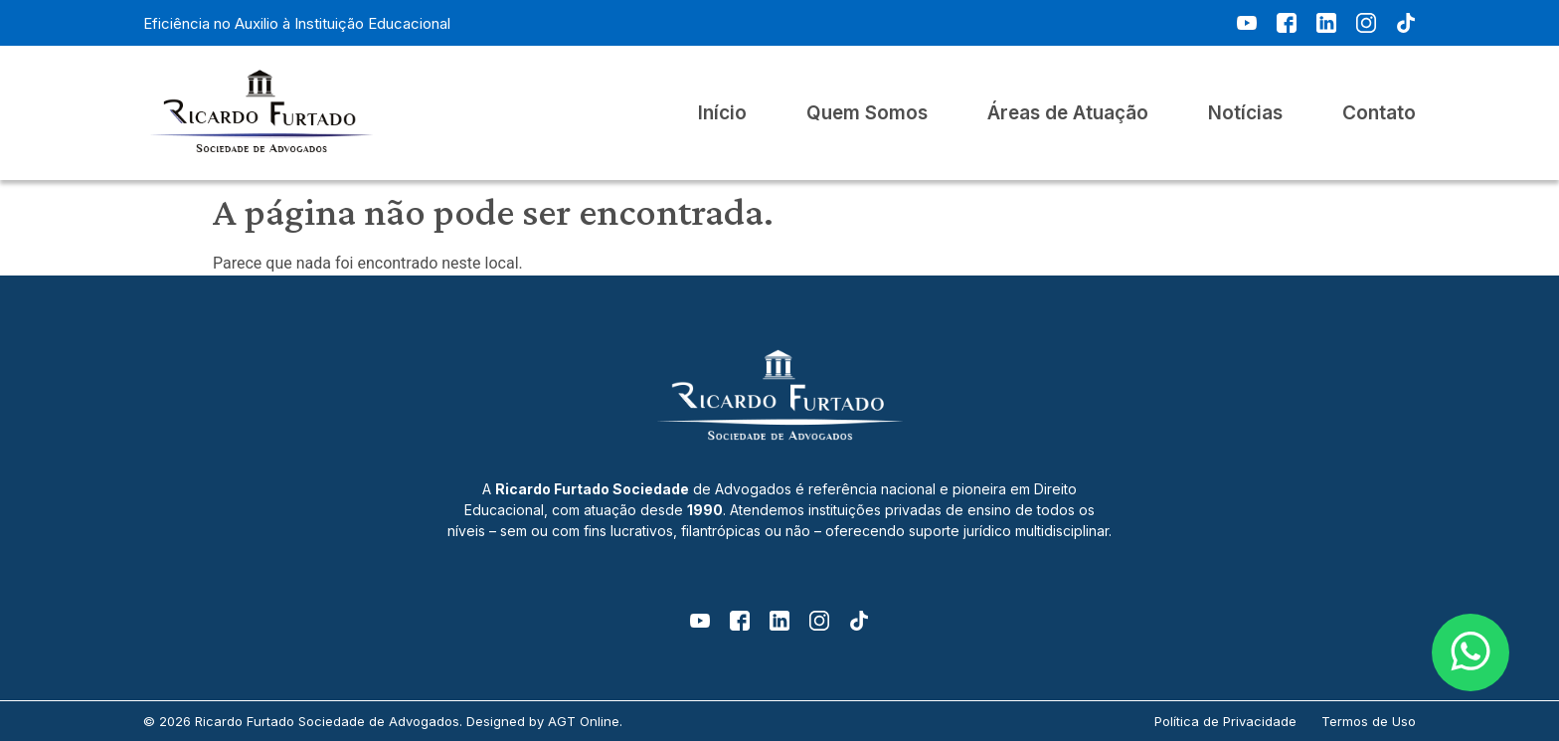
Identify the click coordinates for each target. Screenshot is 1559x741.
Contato (1379, 113)
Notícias (1245, 113)
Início (722, 113)
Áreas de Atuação (1067, 113)
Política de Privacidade (1225, 721)
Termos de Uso (1368, 721)
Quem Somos (867, 113)
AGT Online (583, 721)
